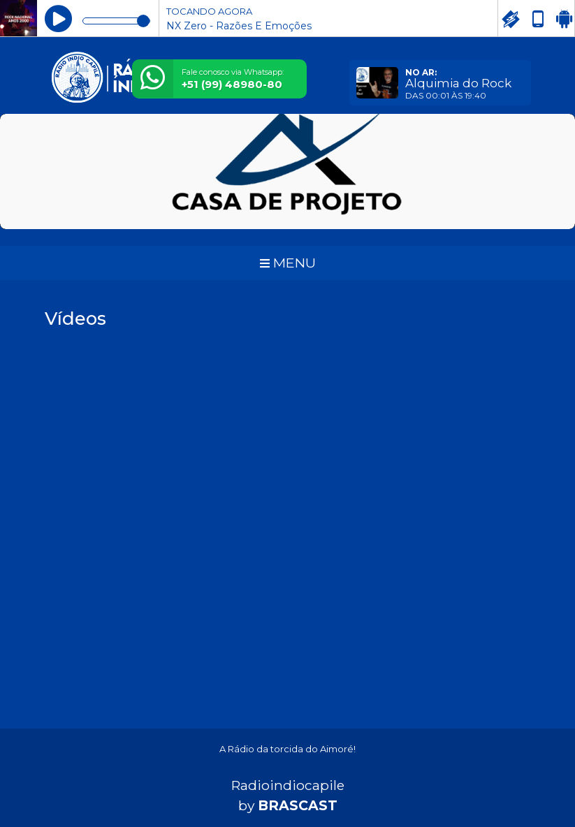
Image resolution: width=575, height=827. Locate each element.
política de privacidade (396, 791)
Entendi (520, 770)
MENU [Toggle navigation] (288, 262)
